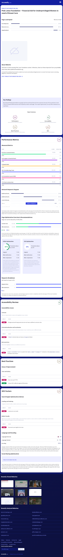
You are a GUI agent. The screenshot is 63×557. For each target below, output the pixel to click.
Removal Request (18, 542)
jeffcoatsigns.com (36, 532)
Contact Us (14, 540)
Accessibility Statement (6, 542)
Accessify (6, 2)
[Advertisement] (31, 36)
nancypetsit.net (36, 515)
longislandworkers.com (6, 522)
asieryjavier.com (5, 535)
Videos (2, 540)
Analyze (21, 549)
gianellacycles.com (5, 515)
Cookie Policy (12, 544)
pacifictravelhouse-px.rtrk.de (39, 535)
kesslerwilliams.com (37, 512)
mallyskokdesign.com (37, 522)
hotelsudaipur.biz (5, 525)
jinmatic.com (4, 532)
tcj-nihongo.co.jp (36, 528)
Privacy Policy (4, 544)
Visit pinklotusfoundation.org (12, 76)
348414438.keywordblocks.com (39, 518)
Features (8, 540)
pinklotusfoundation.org (10, 8)
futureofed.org (4, 518)
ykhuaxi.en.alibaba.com (6, 528)
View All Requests (31, 203)
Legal (20, 540)
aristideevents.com (36, 525)
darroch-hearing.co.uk (6, 512)
